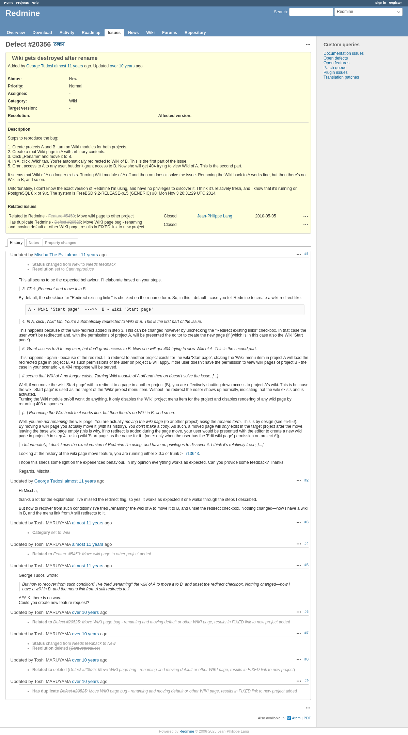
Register (395, 2)
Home (8, 2)
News (133, 32)
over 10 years (122, 66)
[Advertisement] (351, 186)
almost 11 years (68, 66)
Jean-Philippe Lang (214, 216)
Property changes (60, 243)
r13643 (192, 453)
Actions (306, 216)
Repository (195, 32)
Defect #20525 (67, 222)
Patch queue (335, 67)
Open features (336, 63)
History (16, 243)
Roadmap (91, 32)
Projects (22, 2)
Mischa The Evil (50, 254)
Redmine (186, 731)
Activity (67, 32)
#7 (306, 633)
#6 (306, 611)
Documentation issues (344, 53)
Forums (169, 32)
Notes (34, 243)
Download (42, 32)
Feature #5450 (61, 216)
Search (280, 12)
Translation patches (341, 77)
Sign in (380, 2)
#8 (306, 659)
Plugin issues (336, 72)
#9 (306, 681)
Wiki (150, 32)
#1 (306, 254)
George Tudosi (39, 66)
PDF (307, 718)
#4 (306, 543)
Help (35, 2)
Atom (296, 718)
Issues (114, 32)
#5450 (289, 421)
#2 (306, 480)
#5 (306, 565)
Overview (16, 32)
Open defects (336, 58)
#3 (306, 522)
